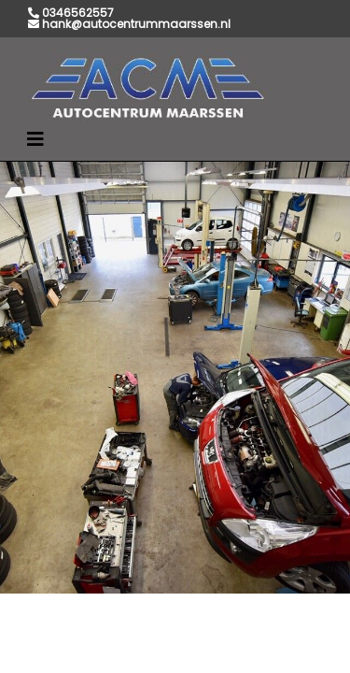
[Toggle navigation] (35, 139)
